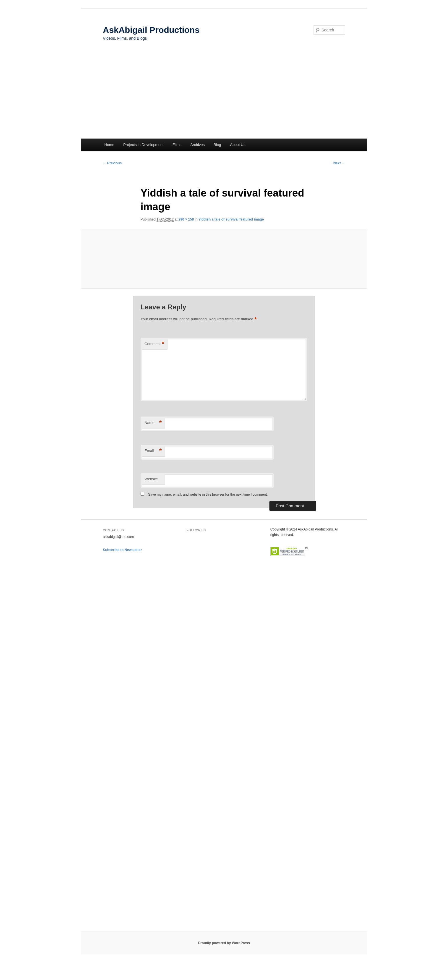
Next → (339, 163)
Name (153, 423)
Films (177, 145)
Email (153, 451)
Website (151, 479)
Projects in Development (143, 145)
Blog (217, 145)
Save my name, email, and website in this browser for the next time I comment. (208, 494)
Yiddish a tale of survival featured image (231, 219)
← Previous (112, 163)
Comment (154, 344)
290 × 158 (186, 219)
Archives (197, 145)
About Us (237, 145)
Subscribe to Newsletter (122, 550)
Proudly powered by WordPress (224, 943)
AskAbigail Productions (151, 30)
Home (109, 145)
